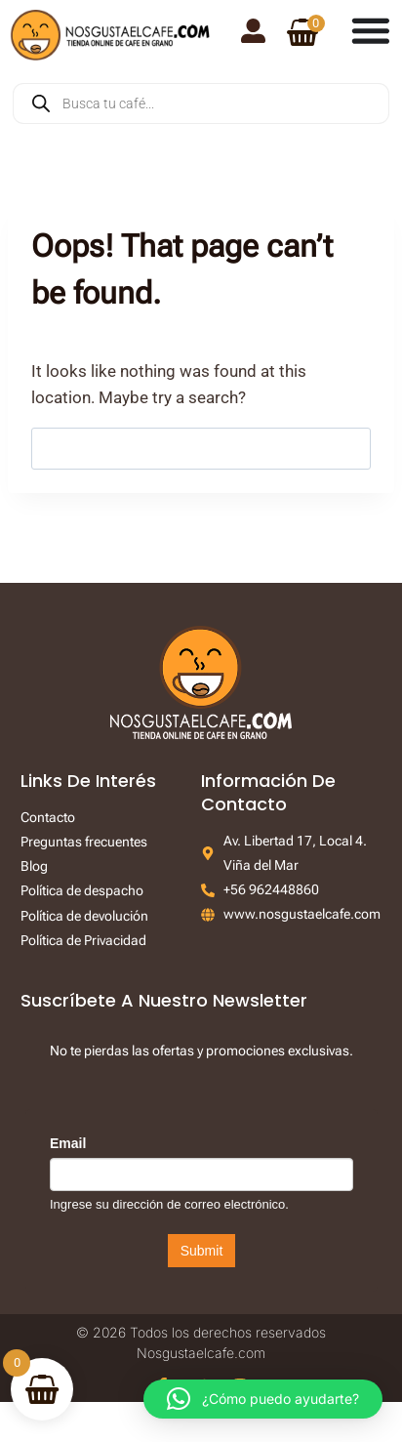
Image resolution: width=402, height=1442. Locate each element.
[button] (262, 1399)
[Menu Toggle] (370, 30)
